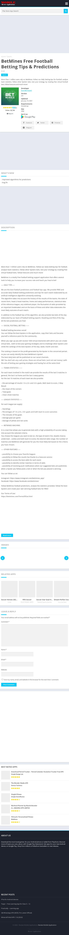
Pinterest (55, 122)
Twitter (41, 122)
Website (4, 670)
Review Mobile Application (47, 925)
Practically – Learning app (10, 908)
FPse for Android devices (9, 899)
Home (3, 56)
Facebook (27, 122)
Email (3, 660)
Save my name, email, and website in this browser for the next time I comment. (31, 680)
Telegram (27, 127)
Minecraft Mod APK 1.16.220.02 (12, 917)
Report (10, 114)
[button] (66, 11)
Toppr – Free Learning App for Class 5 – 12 (15, 904)
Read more (7, 535)
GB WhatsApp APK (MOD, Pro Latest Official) (16, 913)
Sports (9, 56)
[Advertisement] (34, 33)
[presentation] (2, 558)
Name (4, 650)
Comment (5, 622)
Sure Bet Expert (26, 90)
